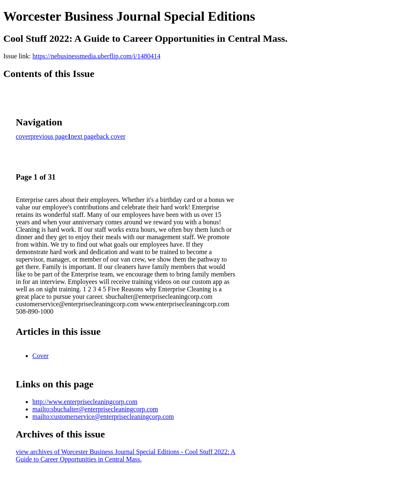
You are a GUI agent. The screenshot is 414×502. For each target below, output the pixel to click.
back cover (111, 136)
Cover (40, 355)
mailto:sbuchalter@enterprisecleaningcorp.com (95, 409)
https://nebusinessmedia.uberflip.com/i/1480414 (96, 56)
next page (84, 136)
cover (23, 136)
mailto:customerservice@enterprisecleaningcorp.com (103, 416)
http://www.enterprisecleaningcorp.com (84, 401)
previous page (49, 136)
